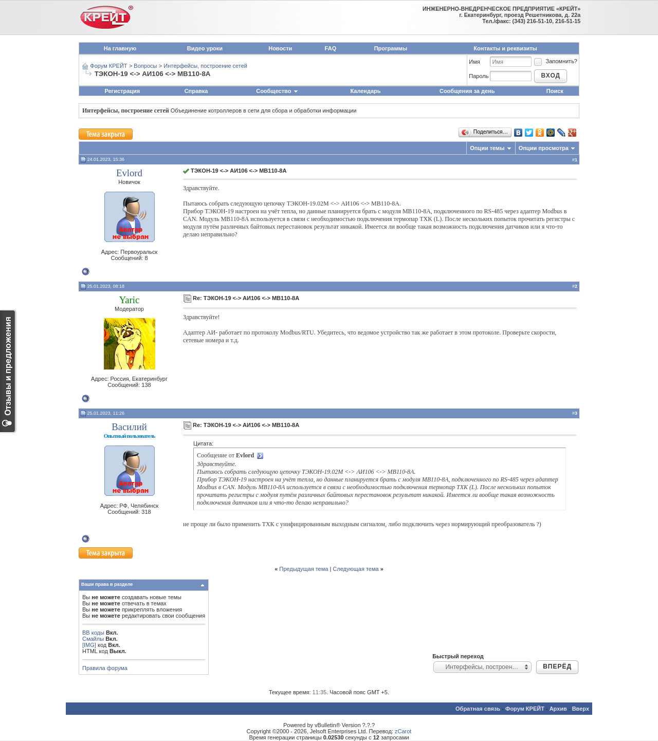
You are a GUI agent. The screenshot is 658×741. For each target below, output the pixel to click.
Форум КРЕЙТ (108, 66)
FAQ (331, 48)
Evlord (129, 173)
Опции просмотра (544, 148)
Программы (390, 48)
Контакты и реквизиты (505, 48)
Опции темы (487, 148)
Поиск (554, 91)
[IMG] (89, 645)
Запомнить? (555, 61)
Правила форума (104, 668)
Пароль (478, 76)
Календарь (365, 91)
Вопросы (145, 66)
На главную (120, 48)
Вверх (580, 709)
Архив (558, 709)
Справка (196, 91)
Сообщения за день (467, 91)
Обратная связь (477, 709)
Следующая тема (355, 569)
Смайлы (93, 639)
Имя (474, 62)
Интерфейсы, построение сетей (205, 66)
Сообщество (277, 91)
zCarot (403, 731)
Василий (129, 426)
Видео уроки (205, 48)
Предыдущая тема (303, 569)
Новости (280, 48)
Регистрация (122, 91)
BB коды (93, 632)
